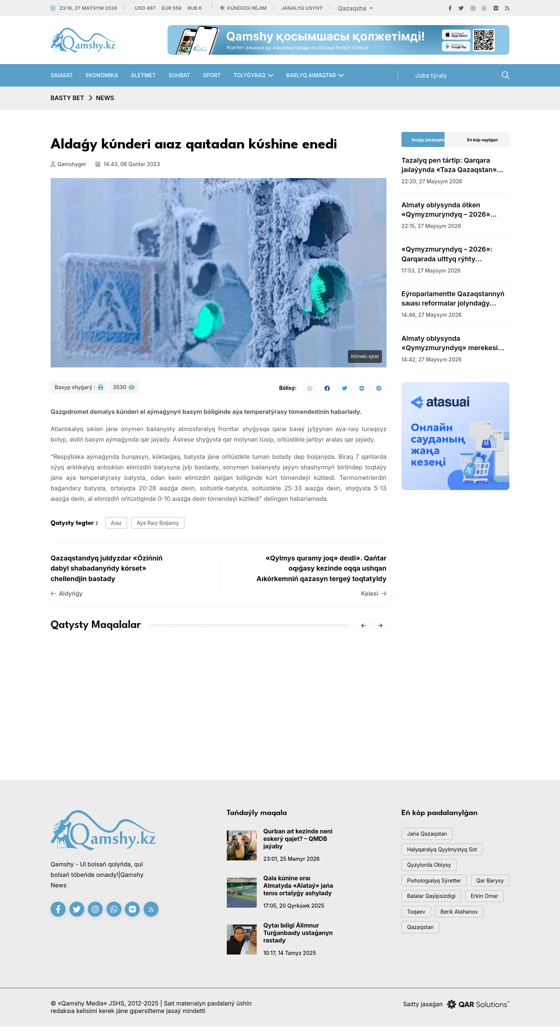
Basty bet (67, 98)
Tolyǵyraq (249, 75)
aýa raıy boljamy (162, 525)
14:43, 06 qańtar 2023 (129, 164)
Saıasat (62, 75)
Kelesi (373, 597)
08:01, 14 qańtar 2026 (308, 749)
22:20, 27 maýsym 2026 (431, 181)
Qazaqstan (479, 955)
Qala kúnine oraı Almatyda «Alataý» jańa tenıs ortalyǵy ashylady (298, 889)
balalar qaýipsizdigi (434, 922)
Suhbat (179, 75)
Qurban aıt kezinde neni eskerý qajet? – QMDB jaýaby (298, 841)
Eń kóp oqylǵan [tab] (482, 139)
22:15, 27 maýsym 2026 (431, 226)
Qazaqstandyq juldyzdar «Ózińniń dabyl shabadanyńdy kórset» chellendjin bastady (107, 571)
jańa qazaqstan (429, 837)
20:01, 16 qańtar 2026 (193, 749)
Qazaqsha (353, 8)
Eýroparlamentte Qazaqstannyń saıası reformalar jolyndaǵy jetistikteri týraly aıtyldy (453, 299)
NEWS (105, 98)
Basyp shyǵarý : (79, 390)
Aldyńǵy (66, 597)
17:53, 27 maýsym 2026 (431, 270)
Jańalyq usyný (302, 8)
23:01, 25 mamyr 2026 (292, 862)
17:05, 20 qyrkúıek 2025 (294, 909)
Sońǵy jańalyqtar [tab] (429, 139)
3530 (124, 390)
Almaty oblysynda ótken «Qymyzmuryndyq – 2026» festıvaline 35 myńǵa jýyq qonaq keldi (454, 210)
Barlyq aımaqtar (310, 75)
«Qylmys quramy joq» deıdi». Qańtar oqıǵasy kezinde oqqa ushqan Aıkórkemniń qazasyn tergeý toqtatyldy (321, 571)
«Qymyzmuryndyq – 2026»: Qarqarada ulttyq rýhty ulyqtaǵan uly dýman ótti (447, 254)
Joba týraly (431, 75)
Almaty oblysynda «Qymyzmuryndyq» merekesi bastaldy (449, 343)
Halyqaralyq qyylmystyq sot (445, 854)
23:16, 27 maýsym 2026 (88, 8)
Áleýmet (143, 75)
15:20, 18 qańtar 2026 (78, 740)
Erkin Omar (422, 939)
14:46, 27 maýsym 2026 (431, 315)
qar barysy (422, 905)
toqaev (463, 939)
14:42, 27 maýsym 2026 (431, 359)
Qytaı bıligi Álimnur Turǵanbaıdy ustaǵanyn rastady (298, 936)
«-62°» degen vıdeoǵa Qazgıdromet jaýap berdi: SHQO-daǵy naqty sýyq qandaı (217, 726)
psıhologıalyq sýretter (437, 888)
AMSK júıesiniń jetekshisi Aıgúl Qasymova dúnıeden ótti (102, 721)
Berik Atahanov (428, 955)
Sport (211, 75)
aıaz (117, 525)
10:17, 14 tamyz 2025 (290, 956)
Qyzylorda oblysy (431, 871)
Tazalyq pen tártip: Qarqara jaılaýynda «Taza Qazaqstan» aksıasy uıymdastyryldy (449, 165)
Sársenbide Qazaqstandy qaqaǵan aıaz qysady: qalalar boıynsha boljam (329, 726)
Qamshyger (68, 164)
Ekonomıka (102, 75)
